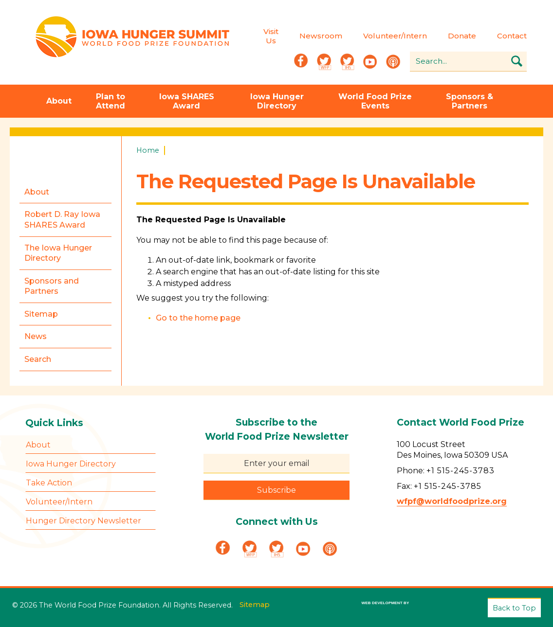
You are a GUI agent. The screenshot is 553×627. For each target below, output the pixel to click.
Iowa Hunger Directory (277, 101)
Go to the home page (198, 317)
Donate (461, 36)
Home (147, 150)
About (59, 101)
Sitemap (255, 604)
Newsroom (319, 36)
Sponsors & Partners (469, 101)
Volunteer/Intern (394, 36)
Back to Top (514, 608)
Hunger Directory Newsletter (83, 521)
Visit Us (269, 36)
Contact (511, 36)
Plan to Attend (110, 101)
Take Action (49, 483)
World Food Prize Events (375, 101)
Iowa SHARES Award (186, 101)
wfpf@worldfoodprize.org (452, 501)
